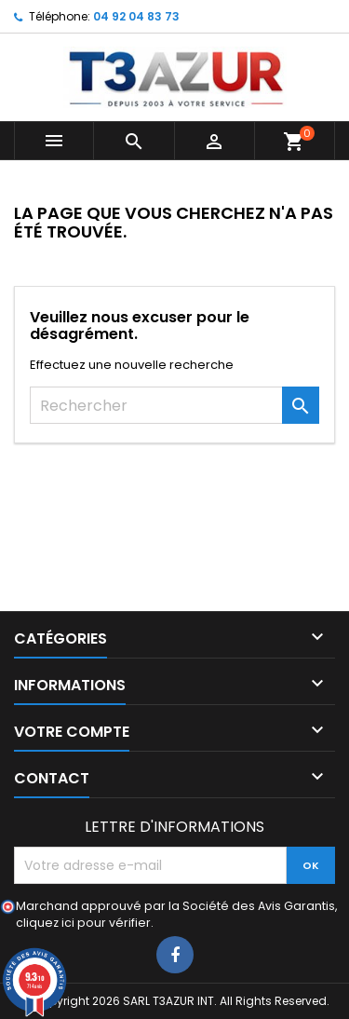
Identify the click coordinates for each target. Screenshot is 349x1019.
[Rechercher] (174, 405)
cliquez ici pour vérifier (83, 923)
